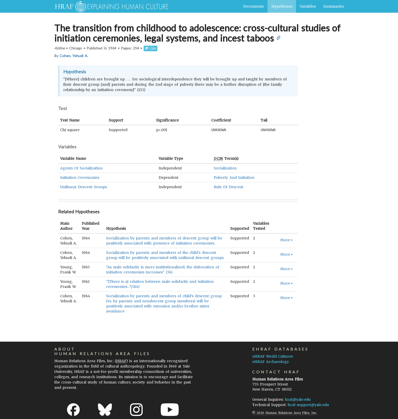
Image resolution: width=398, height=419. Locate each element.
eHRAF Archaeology (270, 361)
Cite (150, 48)
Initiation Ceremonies (79, 177)
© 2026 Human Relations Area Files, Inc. (284, 412)
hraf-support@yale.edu (308, 404)
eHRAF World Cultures (272, 356)
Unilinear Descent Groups (83, 186)
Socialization (225, 168)
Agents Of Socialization (81, 168)
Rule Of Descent (228, 186)
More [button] (286, 239)
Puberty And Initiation (234, 177)
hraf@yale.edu (298, 399)
